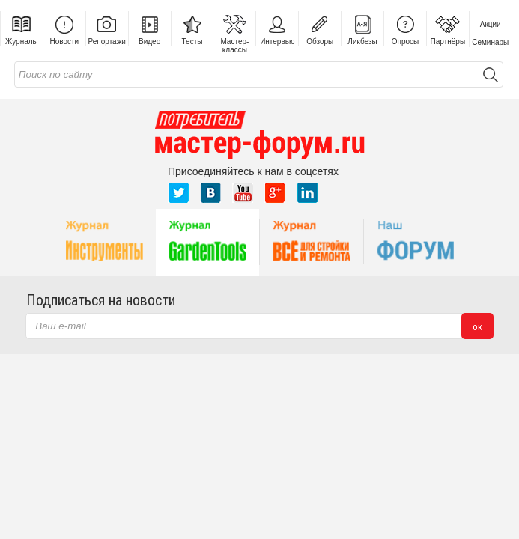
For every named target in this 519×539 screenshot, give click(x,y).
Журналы (21, 28)
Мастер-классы (234, 32)
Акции (490, 24)
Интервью (277, 28)
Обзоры (319, 28)
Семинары (490, 42)
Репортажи (107, 28)
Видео (149, 28)
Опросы (405, 28)
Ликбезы (362, 28)
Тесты (192, 28)
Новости (64, 28)
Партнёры (448, 28)
